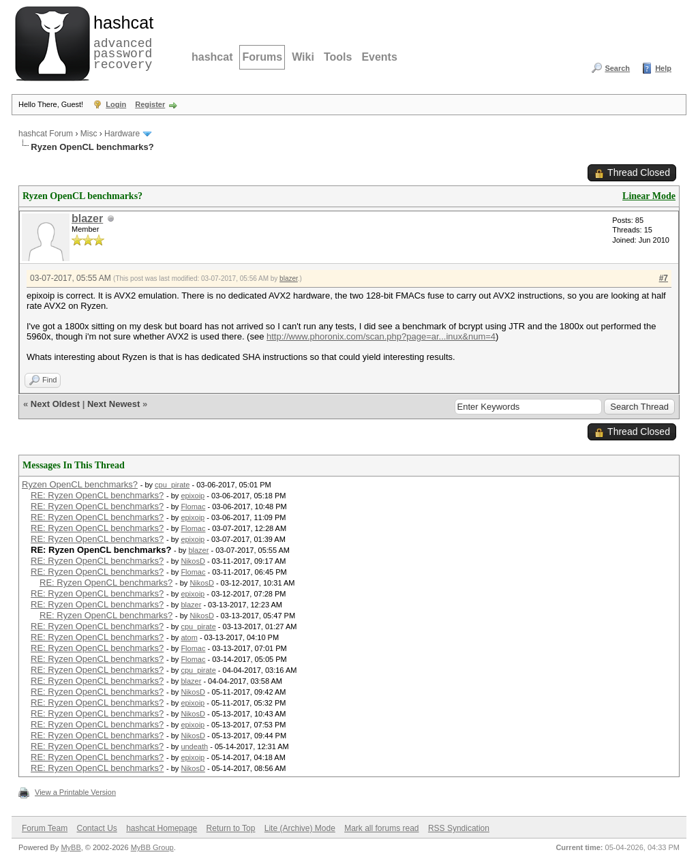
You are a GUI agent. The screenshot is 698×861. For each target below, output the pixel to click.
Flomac (193, 506)
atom (189, 637)
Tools (338, 57)
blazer (87, 218)
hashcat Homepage (161, 828)
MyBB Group (152, 847)
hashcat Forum (45, 133)
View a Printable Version (75, 792)
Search (617, 68)
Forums (262, 57)
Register (150, 104)
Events (379, 57)
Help (663, 68)
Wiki (303, 57)
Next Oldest (55, 404)
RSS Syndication (458, 828)
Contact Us (96, 828)
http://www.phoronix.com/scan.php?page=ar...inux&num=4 (381, 336)
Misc (88, 133)
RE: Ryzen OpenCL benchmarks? (97, 495)
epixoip (192, 496)
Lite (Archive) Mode (299, 828)
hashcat (212, 57)
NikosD (192, 561)
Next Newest (113, 404)
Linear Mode (649, 196)
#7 (663, 278)
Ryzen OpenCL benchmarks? (80, 484)
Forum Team (44, 828)
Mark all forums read (381, 828)
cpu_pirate (172, 485)
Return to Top (231, 828)
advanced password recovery (120, 41)
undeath (194, 746)
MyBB (70, 847)
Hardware (122, 133)
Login (116, 104)
